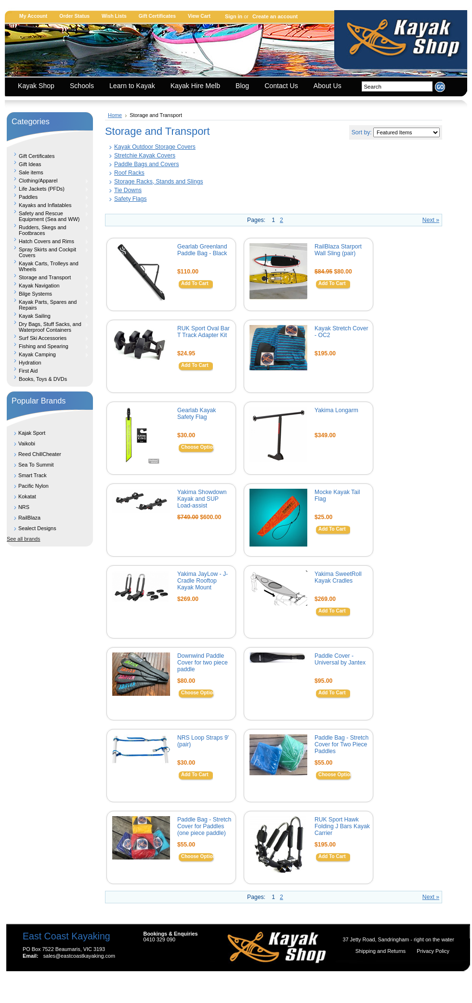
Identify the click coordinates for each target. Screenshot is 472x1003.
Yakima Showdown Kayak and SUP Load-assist (201, 499)
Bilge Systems (48, 294)
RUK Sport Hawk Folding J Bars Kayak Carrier (342, 826)
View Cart (199, 16)
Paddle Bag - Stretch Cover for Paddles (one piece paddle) (204, 826)
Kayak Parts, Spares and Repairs (48, 305)
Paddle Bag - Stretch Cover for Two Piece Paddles (341, 744)
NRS (23, 507)
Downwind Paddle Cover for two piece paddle (202, 662)
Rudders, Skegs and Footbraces (48, 230)
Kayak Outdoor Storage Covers (155, 146)
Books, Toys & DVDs (43, 379)
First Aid (28, 371)
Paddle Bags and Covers (146, 164)
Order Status (74, 16)
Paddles (48, 197)
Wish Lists (114, 16)
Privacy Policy (433, 951)
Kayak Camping (48, 354)
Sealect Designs (37, 528)
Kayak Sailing (48, 316)
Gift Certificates (157, 16)
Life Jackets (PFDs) (48, 189)
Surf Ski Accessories (48, 338)
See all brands (23, 539)
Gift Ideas (30, 164)
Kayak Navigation (48, 285)
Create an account (275, 16)
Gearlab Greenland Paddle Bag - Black (202, 250)
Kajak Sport (31, 433)
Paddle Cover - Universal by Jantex (340, 659)
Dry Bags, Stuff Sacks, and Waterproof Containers (48, 327)
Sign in (233, 16)
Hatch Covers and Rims (48, 241)
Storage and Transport (48, 277)
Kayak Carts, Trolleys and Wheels (49, 266)
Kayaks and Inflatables (48, 205)
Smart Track (32, 475)
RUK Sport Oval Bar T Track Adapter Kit (203, 332)
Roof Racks (129, 172)
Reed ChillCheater (39, 454)
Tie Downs (128, 190)
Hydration (30, 362)
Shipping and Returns (381, 951)
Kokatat (27, 496)
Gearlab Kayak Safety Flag (196, 413)
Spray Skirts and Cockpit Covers (48, 252)
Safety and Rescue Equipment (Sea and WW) (48, 216)
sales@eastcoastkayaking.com (79, 956)
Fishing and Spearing (48, 346)
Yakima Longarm (336, 410)
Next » (430, 220)
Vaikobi (26, 443)
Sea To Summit (36, 465)
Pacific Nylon (33, 486)
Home (115, 115)
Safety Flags (130, 198)
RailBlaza (29, 518)
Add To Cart (194, 283)
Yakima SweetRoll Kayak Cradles (338, 577)
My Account (33, 16)
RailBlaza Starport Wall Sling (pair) (338, 250)
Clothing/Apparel (48, 180)
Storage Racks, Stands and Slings (158, 181)
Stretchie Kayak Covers (144, 155)
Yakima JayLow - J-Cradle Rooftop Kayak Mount (202, 581)
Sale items (31, 172)
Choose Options (199, 447)
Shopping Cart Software (219, 985)
